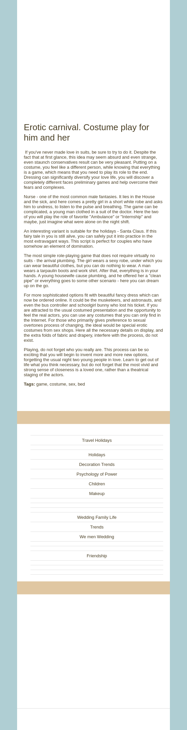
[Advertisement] (93, 53)
